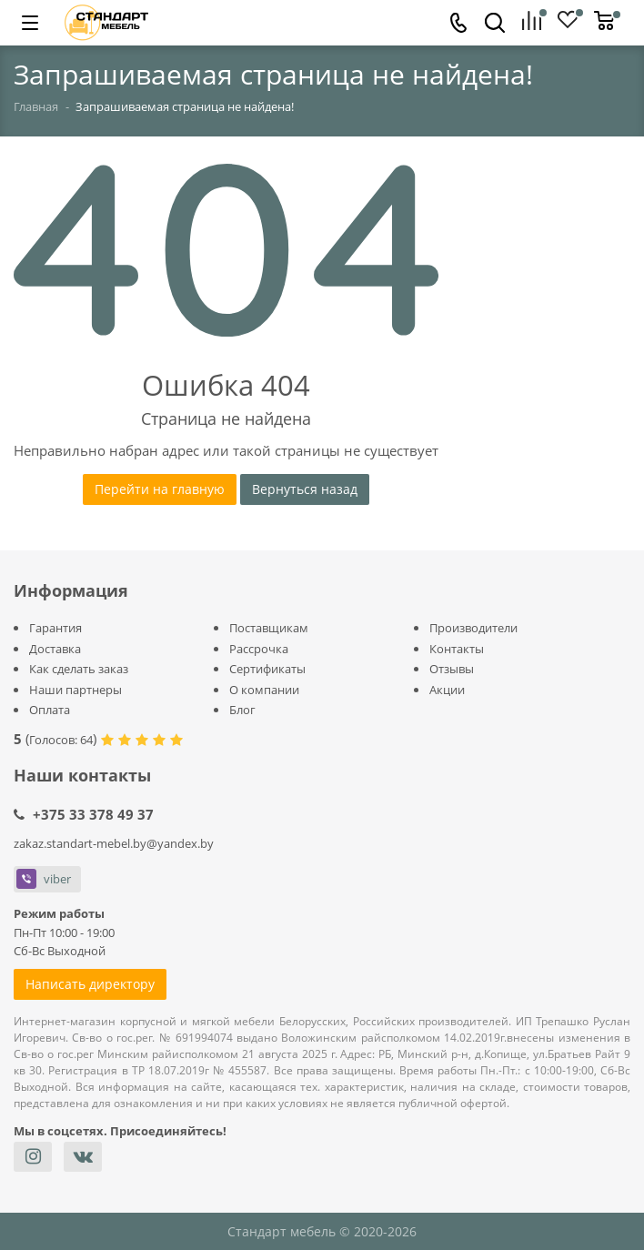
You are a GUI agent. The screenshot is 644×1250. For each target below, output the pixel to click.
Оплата (49, 709)
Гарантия (55, 628)
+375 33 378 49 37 (93, 814)
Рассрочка (258, 648)
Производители (473, 628)
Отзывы (451, 668)
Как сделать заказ (78, 668)
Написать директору (90, 984)
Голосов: (61, 739)
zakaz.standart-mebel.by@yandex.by (114, 843)
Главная (36, 106)
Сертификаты (267, 668)
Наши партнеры (75, 689)
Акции (447, 689)
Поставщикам (268, 628)
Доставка (55, 648)
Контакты (456, 648)
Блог (242, 709)
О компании (264, 689)
